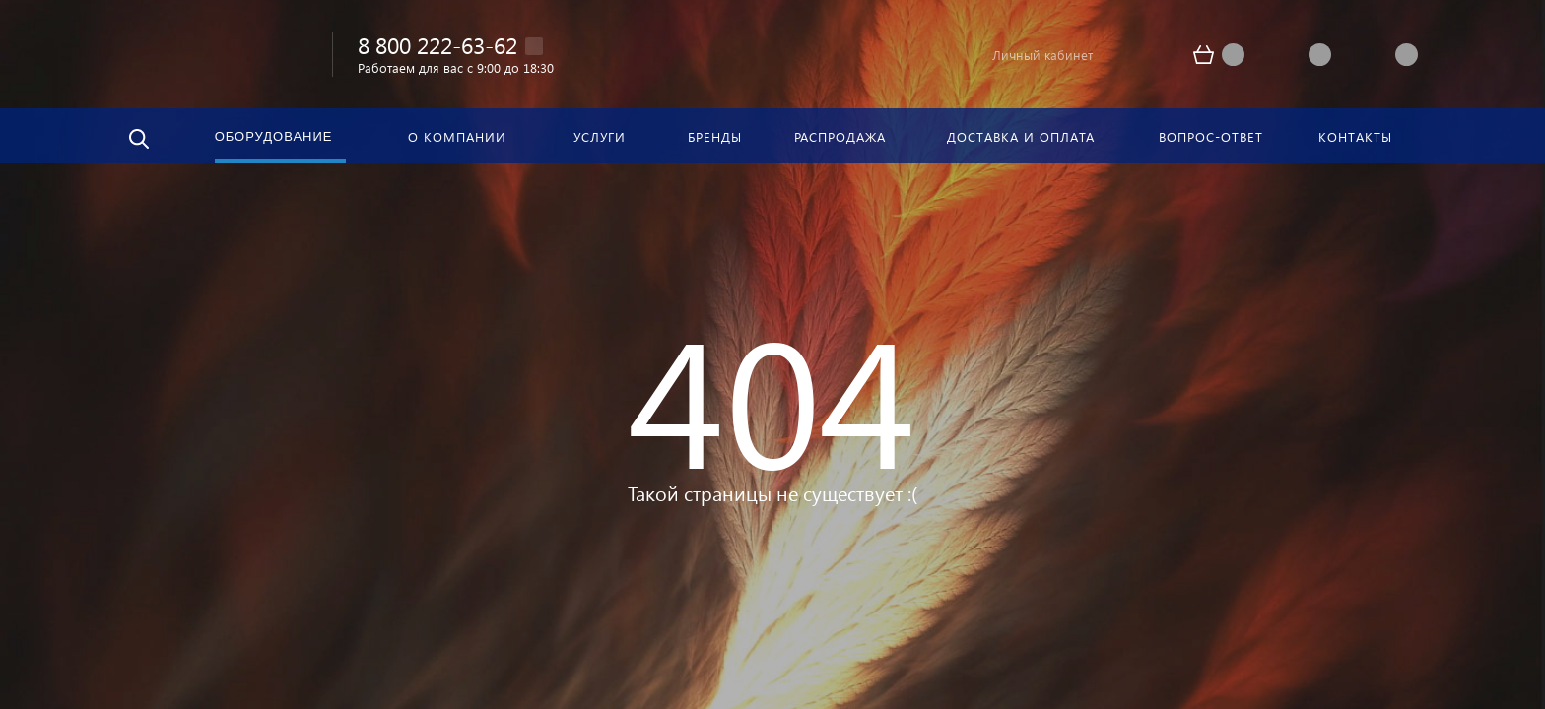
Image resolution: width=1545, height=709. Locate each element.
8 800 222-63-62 (437, 45)
